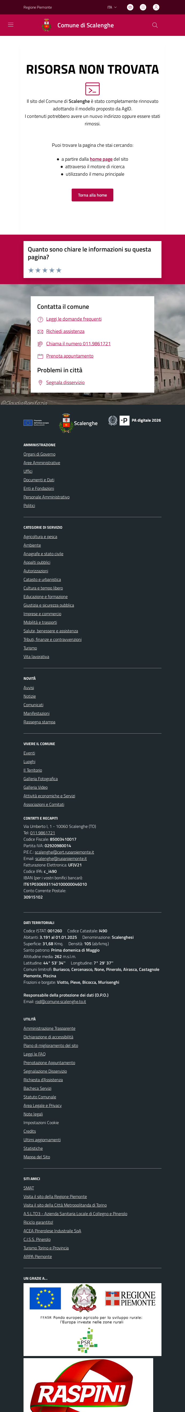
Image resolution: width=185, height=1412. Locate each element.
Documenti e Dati (39, 479)
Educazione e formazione (46, 596)
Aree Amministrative (42, 462)
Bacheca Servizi (37, 1088)
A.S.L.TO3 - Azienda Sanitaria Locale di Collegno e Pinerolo (75, 1213)
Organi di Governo (39, 454)
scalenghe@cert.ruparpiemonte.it (64, 852)
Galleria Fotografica (41, 778)
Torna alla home (92, 195)
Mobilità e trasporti (40, 622)
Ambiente (32, 545)
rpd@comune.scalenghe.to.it (60, 1001)
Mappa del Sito (37, 1157)
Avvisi (29, 687)
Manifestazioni (36, 713)
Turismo (30, 648)
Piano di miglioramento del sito (51, 1045)
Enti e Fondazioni (39, 488)
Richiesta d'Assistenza (43, 1079)
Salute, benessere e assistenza (51, 631)
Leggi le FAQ (35, 1054)
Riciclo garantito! (38, 1222)
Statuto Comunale (40, 1097)
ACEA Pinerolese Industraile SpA (52, 1230)
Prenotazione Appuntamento (49, 1062)
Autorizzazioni (36, 571)
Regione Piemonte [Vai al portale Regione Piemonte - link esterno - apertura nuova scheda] (38, 7)
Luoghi (29, 761)
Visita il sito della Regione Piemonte (55, 1196)
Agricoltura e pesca (40, 536)
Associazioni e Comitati (44, 804)
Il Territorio (33, 770)
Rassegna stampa (39, 722)
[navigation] (10, 24)
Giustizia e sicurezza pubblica (49, 605)
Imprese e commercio (42, 613)
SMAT (29, 1188)
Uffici (28, 471)
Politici (29, 505)
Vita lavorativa (36, 656)
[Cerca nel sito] (155, 25)
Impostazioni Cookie (41, 1122)
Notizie (30, 696)
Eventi (29, 753)
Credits (30, 1131)
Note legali (33, 1114)
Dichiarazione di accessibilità (48, 1037)
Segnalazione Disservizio (45, 1071)
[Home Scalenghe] (75, 25)
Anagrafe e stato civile (43, 553)
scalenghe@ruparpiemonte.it (61, 858)
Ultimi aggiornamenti (42, 1139)
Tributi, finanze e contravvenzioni (53, 639)
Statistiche (33, 1148)
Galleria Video (36, 787)
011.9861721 (42, 832)
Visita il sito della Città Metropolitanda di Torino (65, 1205)
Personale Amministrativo (47, 497)
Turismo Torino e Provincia (46, 1248)
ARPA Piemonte (38, 1256)
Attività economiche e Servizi (49, 796)
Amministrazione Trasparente (49, 1028)
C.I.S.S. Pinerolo (37, 1239)
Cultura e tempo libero (43, 588)
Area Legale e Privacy (43, 1105)
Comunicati (33, 704)
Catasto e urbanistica (42, 579)
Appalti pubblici (37, 562)
